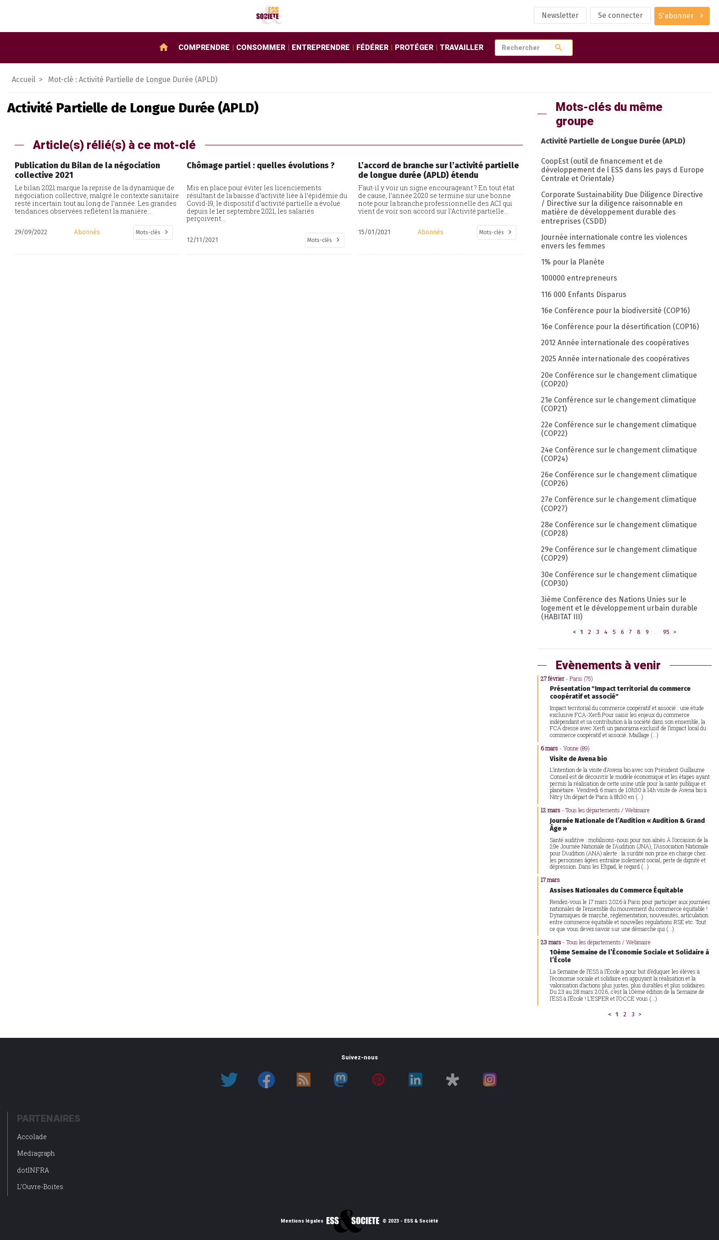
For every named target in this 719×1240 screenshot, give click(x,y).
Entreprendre (321, 47)
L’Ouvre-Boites (40, 1186)
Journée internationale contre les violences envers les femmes (614, 241)
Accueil (23, 79)
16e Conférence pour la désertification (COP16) (620, 326)
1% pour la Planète (572, 262)
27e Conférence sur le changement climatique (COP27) (619, 504)
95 (666, 631)
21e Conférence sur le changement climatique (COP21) (618, 404)
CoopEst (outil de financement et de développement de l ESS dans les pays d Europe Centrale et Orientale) (622, 170)
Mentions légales (302, 1221)
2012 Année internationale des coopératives (615, 342)
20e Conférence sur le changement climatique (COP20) (619, 379)
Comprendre (204, 47)
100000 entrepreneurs (579, 278)
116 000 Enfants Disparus (583, 294)
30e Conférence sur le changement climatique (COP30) (619, 579)
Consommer (260, 47)
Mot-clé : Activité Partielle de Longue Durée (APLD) (132, 79)
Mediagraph (36, 1153)
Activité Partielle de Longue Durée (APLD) (613, 141)
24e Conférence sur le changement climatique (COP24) (619, 454)
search (559, 47)
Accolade (32, 1136)
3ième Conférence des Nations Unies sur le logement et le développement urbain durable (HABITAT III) (619, 608)
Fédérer (372, 47)
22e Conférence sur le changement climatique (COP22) (619, 429)
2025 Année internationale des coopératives (615, 358)
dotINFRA (33, 1170)
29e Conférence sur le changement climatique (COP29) (619, 553)
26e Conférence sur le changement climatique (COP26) (619, 479)
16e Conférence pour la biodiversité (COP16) (615, 310)
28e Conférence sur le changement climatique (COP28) (619, 529)
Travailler (461, 47)
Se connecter (620, 15)
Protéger (414, 47)
